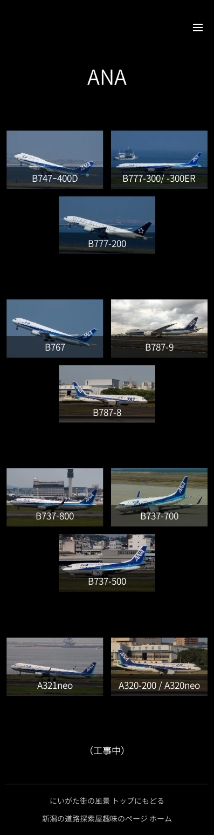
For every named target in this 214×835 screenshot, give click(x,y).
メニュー (198, 27)
